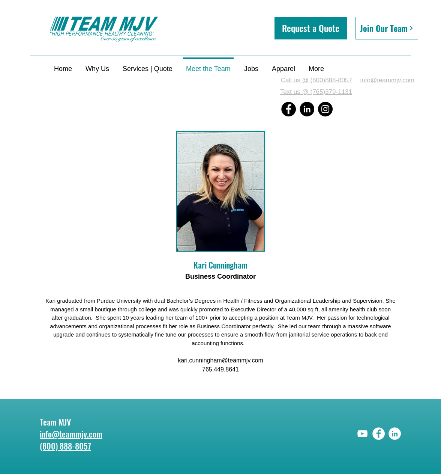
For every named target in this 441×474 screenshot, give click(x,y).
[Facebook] (288, 109)
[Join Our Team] (387, 28)
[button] (310, 28)
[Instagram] (325, 109)
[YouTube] (362, 433)
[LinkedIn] (307, 109)
